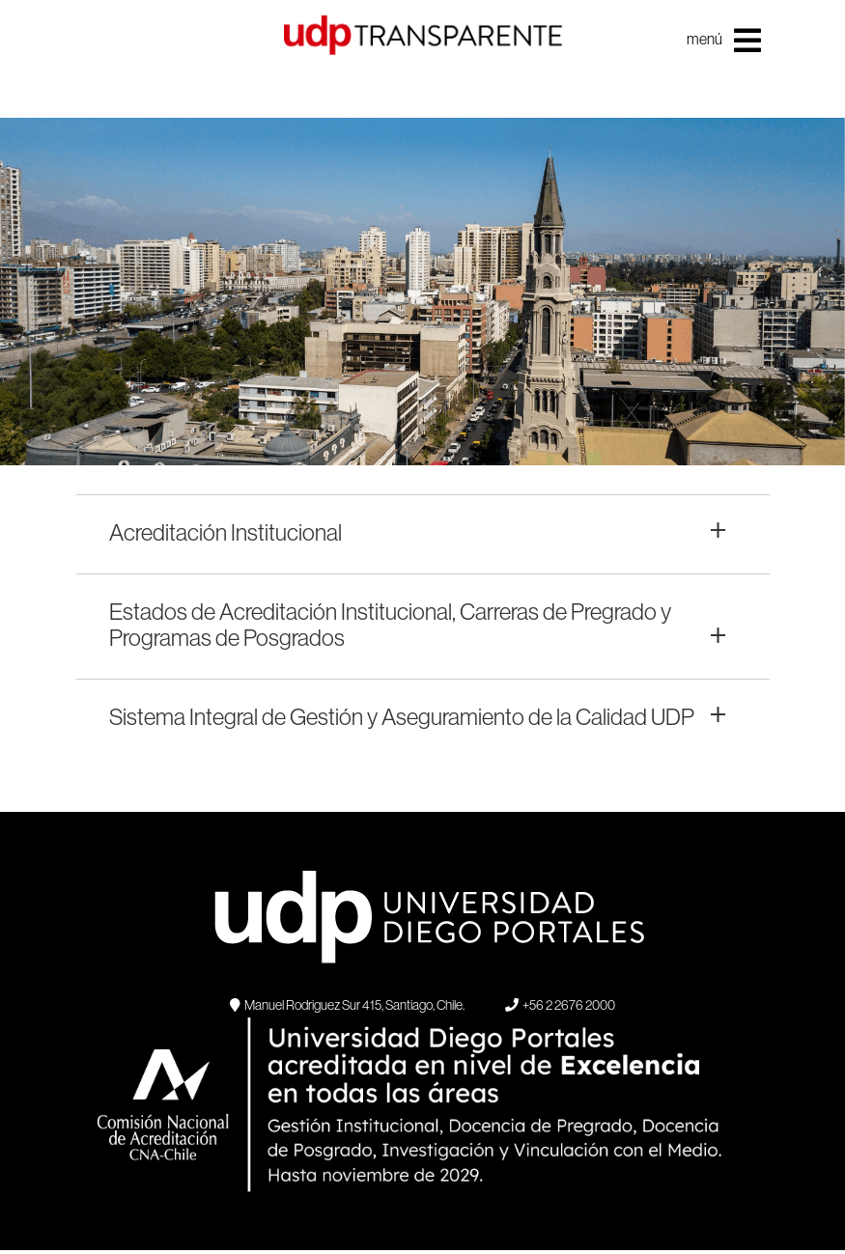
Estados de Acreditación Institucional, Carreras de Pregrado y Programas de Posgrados (390, 624)
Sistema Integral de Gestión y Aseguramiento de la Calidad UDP (401, 716)
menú (724, 40)
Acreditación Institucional (225, 531)
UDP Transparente (423, 58)
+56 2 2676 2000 (560, 1005)
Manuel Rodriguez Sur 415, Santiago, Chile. (347, 1005)
